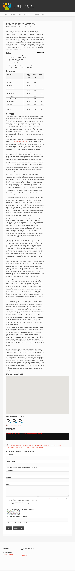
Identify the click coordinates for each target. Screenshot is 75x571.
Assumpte (8, 477)
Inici (6, 14)
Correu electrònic (10, 461)
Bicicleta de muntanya (16, 445)
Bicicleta (8, 445)
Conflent (59, 445)
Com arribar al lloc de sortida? (14, 425)
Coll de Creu (31, 445)
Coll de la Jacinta (38, 445)
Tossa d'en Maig (39, 447)
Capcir (26, 445)
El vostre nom (9, 454)
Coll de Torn (54, 445)
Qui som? (12, 14)
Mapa (43, 14)
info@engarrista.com (8, 554)
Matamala (12, 447)
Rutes (19, 14)
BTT (23, 445)
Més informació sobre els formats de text (56, 499)
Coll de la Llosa (46, 445)
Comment (9, 484)
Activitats (27, 14)
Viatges (36, 14)
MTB (22, 447)
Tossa (33, 447)
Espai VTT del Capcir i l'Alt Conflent (20, 141)
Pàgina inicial (9, 470)
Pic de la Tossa (27, 447)
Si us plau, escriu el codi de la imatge (17, 516)
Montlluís (18, 447)
